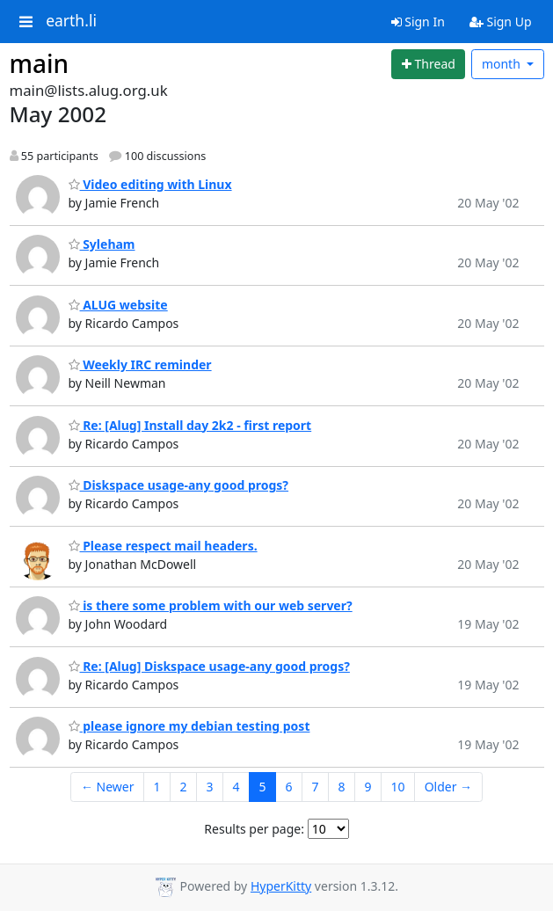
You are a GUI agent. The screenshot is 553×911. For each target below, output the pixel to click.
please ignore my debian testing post (189, 726)
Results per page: (254, 828)
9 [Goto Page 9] (368, 786)
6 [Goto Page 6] (289, 786)
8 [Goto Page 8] (342, 786)
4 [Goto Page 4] (236, 786)
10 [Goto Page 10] (398, 786)
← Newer (108, 786)
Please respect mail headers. (163, 545)
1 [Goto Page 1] (156, 786)
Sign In (418, 21)
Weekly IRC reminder (140, 364)
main (39, 63)
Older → (448, 786)
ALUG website (118, 304)
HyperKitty (281, 886)
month (503, 63)
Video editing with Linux (150, 184)
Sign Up (500, 21)
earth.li (71, 21)
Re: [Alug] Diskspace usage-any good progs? (209, 666)
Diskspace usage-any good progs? (179, 485)
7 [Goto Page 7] (315, 786)
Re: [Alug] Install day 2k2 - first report (190, 425)
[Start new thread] (428, 64)
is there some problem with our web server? (211, 605)
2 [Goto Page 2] (182, 786)
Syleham (102, 244)
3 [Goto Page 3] (209, 786)
